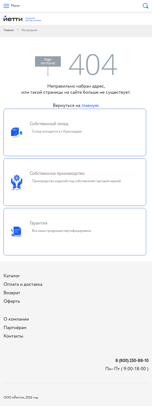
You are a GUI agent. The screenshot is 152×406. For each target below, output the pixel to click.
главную (90, 105)
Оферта (12, 301)
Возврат (12, 292)
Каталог (12, 276)
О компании (16, 319)
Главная (9, 30)
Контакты (13, 336)
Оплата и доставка (23, 284)
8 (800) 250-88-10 (131, 361)
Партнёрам (15, 327)
